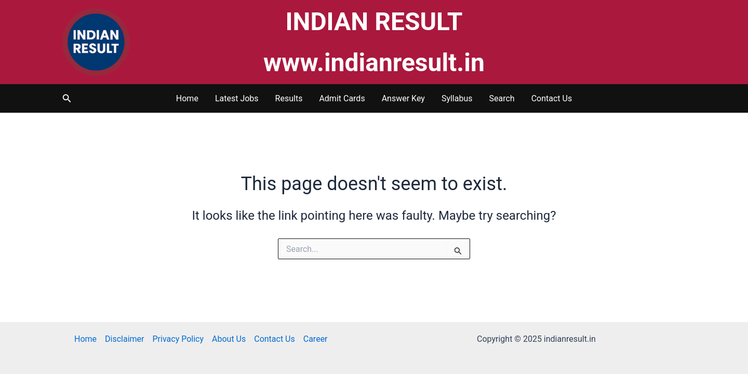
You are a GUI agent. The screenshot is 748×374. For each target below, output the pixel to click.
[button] (67, 98)
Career (315, 339)
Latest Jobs (237, 98)
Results (289, 98)
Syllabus (457, 98)
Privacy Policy (178, 339)
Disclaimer (124, 339)
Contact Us (551, 98)
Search (502, 98)
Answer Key (403, 98)
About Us (229, 339)
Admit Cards (342, 98)
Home (187, 98)
